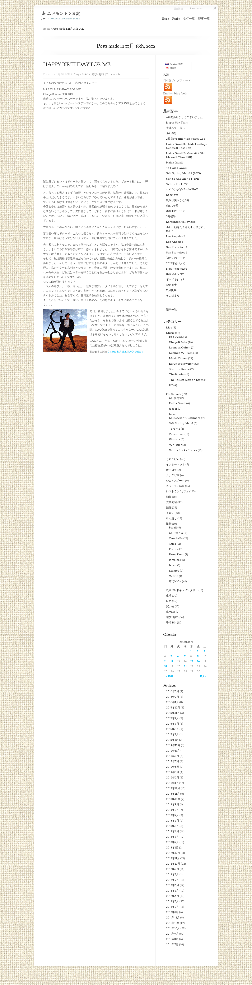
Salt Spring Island (181, 423)
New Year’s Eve (176, 268)
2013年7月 (172, 815)
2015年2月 (172, 734)
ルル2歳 (171, 133)
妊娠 (168, 507)
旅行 (168, 523)
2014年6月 (172, 766)
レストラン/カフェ (177, 491)
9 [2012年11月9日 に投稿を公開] (198, 656)
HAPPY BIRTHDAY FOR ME (76, 64)
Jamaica (174, 559)
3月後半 (171, 216)
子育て (170, 512)
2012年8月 (172, 874)
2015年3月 (172, 729)
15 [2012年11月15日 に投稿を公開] (191, 661)
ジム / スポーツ (175, 480)
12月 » (203, 676)
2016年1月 (172, 702)
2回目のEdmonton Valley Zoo (185, 138)
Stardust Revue (179, 369)
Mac (169, 327)
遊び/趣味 (97, 74)
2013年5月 (172, 826)
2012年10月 (173, 863)
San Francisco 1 (176, 252)
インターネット (175, 464)
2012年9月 (172, 869)
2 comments (113, 74)
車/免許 (170, 611)
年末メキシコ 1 (175, 279)
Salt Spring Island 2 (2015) (183, 173)
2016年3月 (172, 691)
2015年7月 (172, 718)
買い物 (170, 606)
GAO (130, 351)
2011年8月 (172, 939)
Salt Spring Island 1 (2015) (183, 178)
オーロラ (171, 469)
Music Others (178, 358)
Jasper (173, 408)
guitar (139, 351)
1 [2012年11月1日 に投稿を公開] (190, 651)
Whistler (175, 444)
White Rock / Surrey (183, 450)
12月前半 (171, 284)
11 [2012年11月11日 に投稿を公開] (165, 661)
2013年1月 (172, 847)
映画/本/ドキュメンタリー (182, 590)
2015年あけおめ (175, 263)
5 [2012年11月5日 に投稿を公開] (171, 656)
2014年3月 (172, 772)
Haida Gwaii (177, 403)
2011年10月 (173, 928)
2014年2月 (172, 777)
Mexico (174, 570)
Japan (173, 565)
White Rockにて (177, 184)
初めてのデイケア (177, 257)
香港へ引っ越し (175, 127)
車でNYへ (175, 581)
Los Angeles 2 (175, 236)
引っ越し (171, 518)
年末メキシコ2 (175, 274)
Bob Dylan (176, 336)
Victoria (174, 439)
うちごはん (173, 459)
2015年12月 (173, 707)
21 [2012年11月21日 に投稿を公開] (185, 666)
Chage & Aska (82, 74)
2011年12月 (173, 917)
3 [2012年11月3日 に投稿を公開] (204, 651)
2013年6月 (172, 820)
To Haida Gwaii (176, 167)
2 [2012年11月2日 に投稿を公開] (197, 651)
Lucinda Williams (181, 352)
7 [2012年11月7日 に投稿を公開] (184, 656)
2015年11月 (173, 712)
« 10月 (169, 676)
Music (170, 332)
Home (165, 19)
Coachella (176, 538)
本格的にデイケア (177, 210)
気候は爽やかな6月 (177, 200)
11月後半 (171, 290)
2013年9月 (172, 804)
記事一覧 (204, 19)
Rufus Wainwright (182, 363)
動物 (168, 496)
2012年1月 (172, 912)
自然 (168, 600)
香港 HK (171, 622)
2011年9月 (172, 933)
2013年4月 (172, 831)
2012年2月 (172, 906)
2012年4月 (172, 896)
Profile (176, 19)
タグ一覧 (189, 19)
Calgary (174, 397)
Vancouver (176, 434)
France (174, 549)
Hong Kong (176, 554)
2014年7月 (172, 761)
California (176, 532)
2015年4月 (172, 723)
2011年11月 (172, 922)
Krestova (172, 194)
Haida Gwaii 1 (175, 162)
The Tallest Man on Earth (186, 379)
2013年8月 (172, 809)
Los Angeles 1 (175, 241)
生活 (168, 595)
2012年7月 (172, 879)
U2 (171, 385)
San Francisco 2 (177, 247)
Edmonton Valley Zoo (181, 221)
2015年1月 (172, 739)
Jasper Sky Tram (177, 122)
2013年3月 (172, 836)
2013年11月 (173, 793)
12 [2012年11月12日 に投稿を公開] (171, 661)
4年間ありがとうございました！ (185, 117)
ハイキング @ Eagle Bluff (182, 189)
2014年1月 (172, 782)
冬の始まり (173, 295)
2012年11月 (173, 858)
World (173, 576)
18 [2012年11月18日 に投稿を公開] (165, 666)
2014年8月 (172, 756)
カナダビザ (173, 475)
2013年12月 (173, 788)
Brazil (173, 527)
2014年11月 (173, 750)
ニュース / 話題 (175, 486)
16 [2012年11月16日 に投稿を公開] (198, 661)
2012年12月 (173, 852)
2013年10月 (173, 799)
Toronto (174, 428)
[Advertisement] (60, 383)
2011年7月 (172, 944)
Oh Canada (173, 394)
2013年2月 (172, 842)
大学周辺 (171, 502)
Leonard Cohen (179, 347)
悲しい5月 (172, 205)
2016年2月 (172, 696)
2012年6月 (172, 885)
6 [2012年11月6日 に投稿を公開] (178, 656)
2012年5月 (172, 890)
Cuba (172, 543)
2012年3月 (172, 901)
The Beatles (177, 374)
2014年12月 (173, 745)
